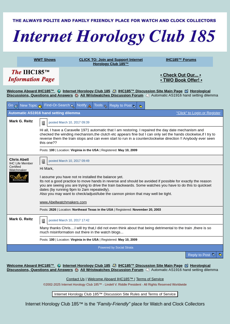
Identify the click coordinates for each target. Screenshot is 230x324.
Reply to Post (199, 255)
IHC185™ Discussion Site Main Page (150, 91)
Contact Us (75, 279)
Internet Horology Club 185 (86, 91)
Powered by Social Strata (115, 247)
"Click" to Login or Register (198, 113)
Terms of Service (150, 279)
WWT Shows (45, 60)
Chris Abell (19, 159)
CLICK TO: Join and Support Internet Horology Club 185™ (111, 62)
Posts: (47, 150)
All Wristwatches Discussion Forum (111, 95)
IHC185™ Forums (181, 60)
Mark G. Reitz (21, 121)
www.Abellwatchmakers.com (63, 202)
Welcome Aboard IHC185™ (31, 91)
